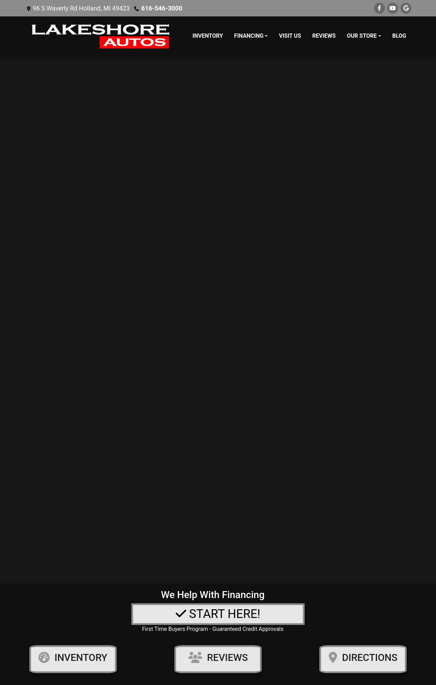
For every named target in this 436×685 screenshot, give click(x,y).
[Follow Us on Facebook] (379, 8)
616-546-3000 (161, 8)
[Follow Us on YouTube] (392, 8)
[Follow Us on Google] (406, 8)
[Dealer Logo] (102, 36)
